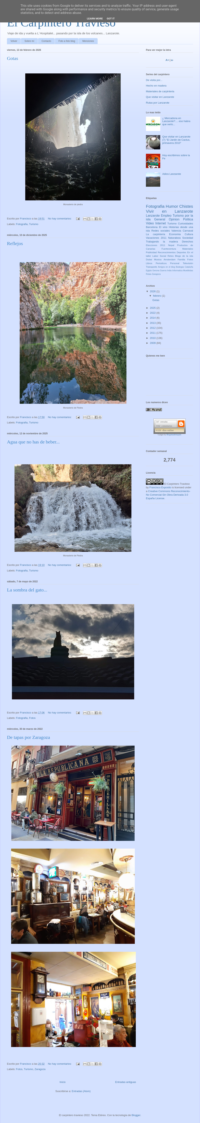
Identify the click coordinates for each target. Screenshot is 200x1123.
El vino (163, 227)
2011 (153, 332)
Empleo (166, 215)
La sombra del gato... (27, 589)
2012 (153, 327)
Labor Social (159, 256)
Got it (111, 18)
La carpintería (155, 234)
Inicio (62, 1082)
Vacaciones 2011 (156, 237)
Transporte (151, 266)
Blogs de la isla (184, 256)
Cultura (189, 234)
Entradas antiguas (125, 1082)
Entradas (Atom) (81, 1091)
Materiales (187, 248)
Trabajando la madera (162, 241)
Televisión (188, 263)
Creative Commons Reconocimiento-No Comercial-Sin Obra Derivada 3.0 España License (168, 495)
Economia (175, 234)
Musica (157, 259)
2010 (153, 338)
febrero (157, 295)
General (159, 219)
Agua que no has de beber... (33, 441)
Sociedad (187, 237)
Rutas (148, 274)
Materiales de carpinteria (160, 91)
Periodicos (161, 263)
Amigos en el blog (166, 267)
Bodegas (180, 267)
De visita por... (154, 80)
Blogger (136, 1115)
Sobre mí (29, 41)
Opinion (174, 219)
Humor (172, 206)
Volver (14, 41)
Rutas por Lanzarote (157, 102)
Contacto (46, 41)
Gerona (155, 270)
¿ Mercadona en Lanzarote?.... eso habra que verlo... (176, 121)
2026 (153, 291)
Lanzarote (153, 215)
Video (150, 223)
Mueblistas (188, 270)
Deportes (181, 252)
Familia (181, 259)
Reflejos (15, 243)
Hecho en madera (156, 85)
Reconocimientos (167, 252)
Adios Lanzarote (171, 173)
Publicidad (151, 252)
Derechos (187, 241)
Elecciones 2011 (155, 245)
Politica (188, 219)
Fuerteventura (169, 248)
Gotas (12, 58)
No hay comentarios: (60, 218)
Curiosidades (185, 223)
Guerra (163, 270)
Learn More (95, 18)
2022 (153, 312)
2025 (153, 307)
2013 (153, 322)
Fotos (32, 717)
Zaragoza (40, 1069)
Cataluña (189, 267)
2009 (153, 342)
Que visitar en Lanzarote (160, 96)
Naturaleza (174, 237)
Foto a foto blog (66, 41)
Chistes (186, 206)
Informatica (177, 270)
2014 (153, 317)
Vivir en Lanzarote (169, 211)
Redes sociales (160, 230)
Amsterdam (170, 259)
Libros (149, 263)
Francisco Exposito (160, 487)
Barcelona (152, 227)
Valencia (176, 230)
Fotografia (22, 224)
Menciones (88, 41)
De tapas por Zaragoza (28, 737)
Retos (171, 256)
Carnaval (188, 230)
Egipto (149, 270)
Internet (160, 223)
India (169, 270)
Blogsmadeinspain (174, 435)
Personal (174, 263)
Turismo (33, 224)
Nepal (171, 245)
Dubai (149, 259)
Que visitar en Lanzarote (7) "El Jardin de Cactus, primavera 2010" (176, 139)
